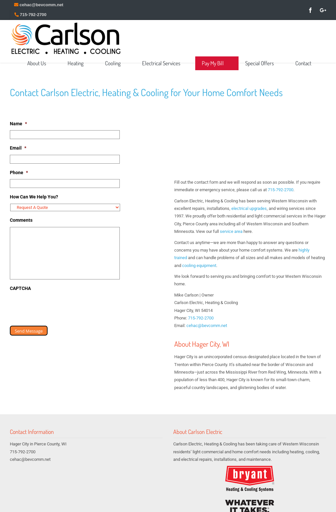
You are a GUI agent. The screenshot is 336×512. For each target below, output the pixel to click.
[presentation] (60, 307)
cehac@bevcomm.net (206, 325)
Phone (19, 172)
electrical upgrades (249, 208)
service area (231, 231)
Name (18, 123)
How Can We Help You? (34, 196)
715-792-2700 (280, 189)
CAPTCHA (20, 288)
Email (18, 148)
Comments (21, 220)
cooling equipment (199, 265)
